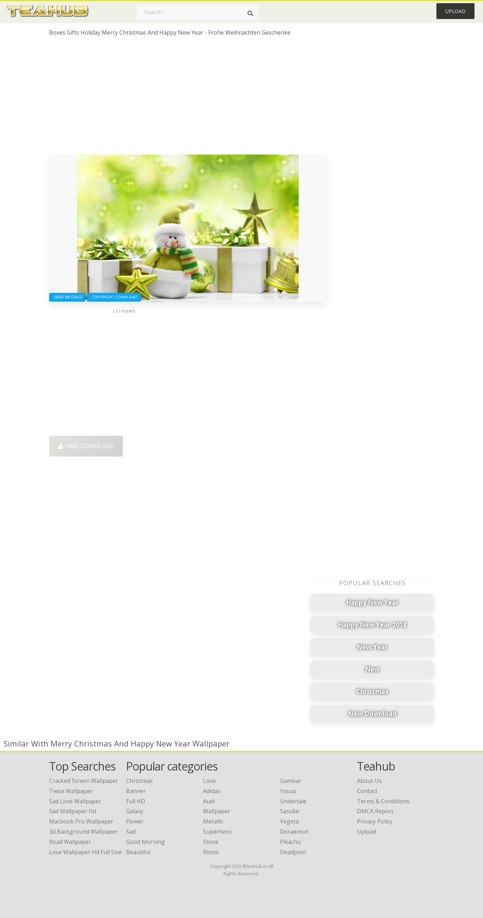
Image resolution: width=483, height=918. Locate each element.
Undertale (293, 801)
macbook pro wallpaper (81, 821)
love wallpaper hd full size (85, 852)
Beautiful (138, 852)
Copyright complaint (114, 297)
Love (209, 781)
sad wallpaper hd (72, 811)
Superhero (217, 831)
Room (211, 852)
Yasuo (288, 791)
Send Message (67, 297)
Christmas (139, 781)
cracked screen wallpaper (83, 781)
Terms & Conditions (383, 801)
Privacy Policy (374, 821)
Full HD (135, 801)
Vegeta (289, 821)
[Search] (250, 13)
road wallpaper (70, 842)
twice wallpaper (71, 791)
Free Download (86, 446)
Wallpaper (216, 811)
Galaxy (134, 811)
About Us (369, 781)
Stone (211, 842)
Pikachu (290, 842)
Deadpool (293, 852)
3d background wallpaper (83, 831)
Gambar (290, 781)
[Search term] (197, 12)
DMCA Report (375, 811)
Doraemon (294, 831)
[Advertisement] (187, 98)
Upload (455, 11)
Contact (367, 791)
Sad (131, 831)
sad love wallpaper (75, 801)
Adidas (211, 791)
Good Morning (145, 842)
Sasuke (289, 811)
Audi (209, 801)
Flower (135, 821)
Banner (136, 791)
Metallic (213, 821)
